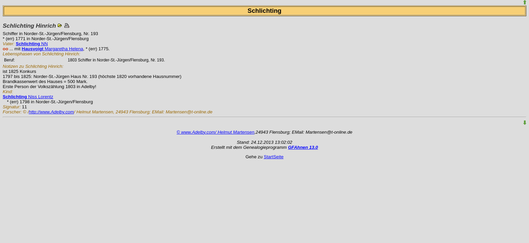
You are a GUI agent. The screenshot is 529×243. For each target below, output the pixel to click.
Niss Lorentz (28, 96)
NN (32, 43)
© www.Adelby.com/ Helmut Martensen (215, 132)
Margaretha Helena (52, 48)
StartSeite (274, 156)
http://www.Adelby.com (51, 111)
